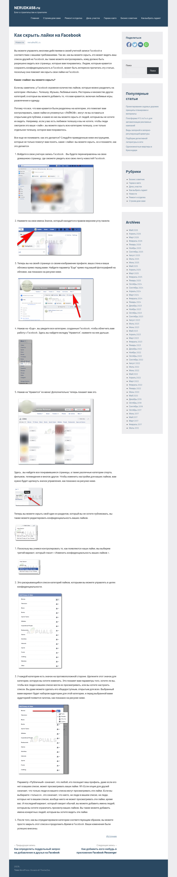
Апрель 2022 (135, 377)
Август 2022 (134, 363)
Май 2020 (133, 395)
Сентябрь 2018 (136, 406)
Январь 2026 (135, 244)
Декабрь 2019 (135, 399)
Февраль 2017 (135, 424)
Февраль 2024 (135, 298)
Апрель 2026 (135, 233)
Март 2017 (133, 420)
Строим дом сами (52, 18)
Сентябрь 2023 (136, 316)
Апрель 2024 (135, 291)
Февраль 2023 (135, 341)
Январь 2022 (135, 388)
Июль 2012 (134, 428)
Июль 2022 (134, 367)
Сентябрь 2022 (136, 359)
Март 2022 (134, 381)
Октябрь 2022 (135, 356)
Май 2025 (133, 266)
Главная (35, 18)
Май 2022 (133, 374)
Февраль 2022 (135, 385)
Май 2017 (133, 417)
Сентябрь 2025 (136, 251)
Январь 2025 (135, 280)
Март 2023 (134, 338)
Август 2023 (134, 320)
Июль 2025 (134, 259)
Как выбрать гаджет (151, 18)
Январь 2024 (135, 302)
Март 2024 (134, 295)
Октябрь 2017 (135, 410)
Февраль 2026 (135, 241)
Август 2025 (134, 255)
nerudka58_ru (34, 42)
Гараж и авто (110, 18)
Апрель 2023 (135, 334)
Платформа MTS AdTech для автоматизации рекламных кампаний (139, 122)
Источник (111, 836)
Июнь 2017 (134, 413)
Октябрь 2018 (135, 402)
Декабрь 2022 (135, 349)
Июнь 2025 (134, 262)
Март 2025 (134, 273)
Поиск (129, 65)
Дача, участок (93, 18)
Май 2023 (133, 331)
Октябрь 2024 (135, 284)
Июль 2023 (134, 323)
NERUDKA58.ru (29, 7)
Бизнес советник (129, 18)
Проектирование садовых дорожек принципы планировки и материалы (142, 110)
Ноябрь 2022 (135, 352)
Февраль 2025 (135, 277)
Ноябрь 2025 (135, 248)
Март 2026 (134, 237)
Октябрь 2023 (135, 313)
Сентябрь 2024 (136, 287)
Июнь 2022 (134, 370)
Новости (19, 42)
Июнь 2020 (134, 392)
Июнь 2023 (134, 327)
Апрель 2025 (135, 269)
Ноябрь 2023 (135, 309)
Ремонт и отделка (73, 18)
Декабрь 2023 (135, 305)
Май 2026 (133, 230)
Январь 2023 (135, 345)
